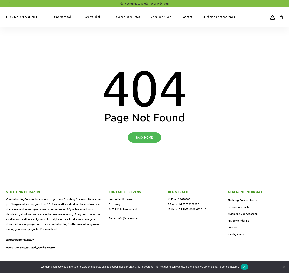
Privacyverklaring (239, 220)
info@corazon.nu (128, 218)
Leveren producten (239, 207)
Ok (244, 266)
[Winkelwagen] (281, 17)
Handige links (236, 234)
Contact (233, 227)
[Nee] (284, 267)
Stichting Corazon (75, 199)
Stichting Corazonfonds (243, 200)
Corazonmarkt (22, 17)
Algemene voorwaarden (243, 213)
